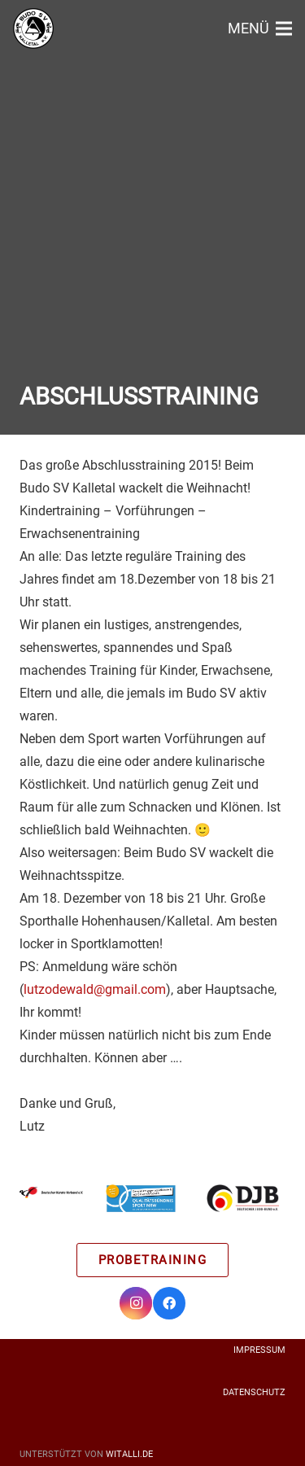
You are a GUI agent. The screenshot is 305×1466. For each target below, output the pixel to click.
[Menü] (260, 28)
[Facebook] (169, 1303)
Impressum (259, 1350)
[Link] (33, 28)
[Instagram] (136, 1303)
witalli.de (129, 1454)
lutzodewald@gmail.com (95, 989)
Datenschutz (254, 1392)
